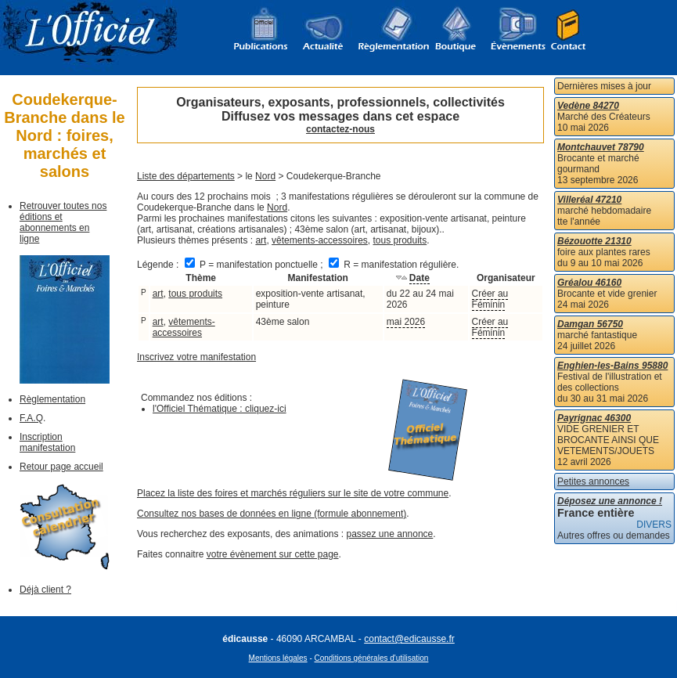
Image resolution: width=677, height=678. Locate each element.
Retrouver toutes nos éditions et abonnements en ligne (63, 222)
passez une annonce (390, 533)
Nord (265, 176)
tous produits (400, 240)
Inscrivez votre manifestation (196, 357)
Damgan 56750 (590, 324)
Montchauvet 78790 (600, 147)
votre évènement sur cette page (273, 554)
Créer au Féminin (490, 299)
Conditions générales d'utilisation (372, 658)
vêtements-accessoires (320, 240)
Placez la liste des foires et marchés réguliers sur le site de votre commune (292, 493)
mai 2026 (406, 321)
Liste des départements (186, 176)
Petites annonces (593, 481)
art (260, 240)
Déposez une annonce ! (609, 501)
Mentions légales (278, 658)
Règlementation (52, 399)
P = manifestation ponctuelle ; (255, 264)
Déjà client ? (45, 589)
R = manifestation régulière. (394, 264)
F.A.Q (31, 418)
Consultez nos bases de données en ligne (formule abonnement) (271, 513)
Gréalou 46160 (589, 282)
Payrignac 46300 (594, 418)
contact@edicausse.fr (409, 638)
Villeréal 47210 (589, 199)
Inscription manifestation (47, 442)
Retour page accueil (61, 466)
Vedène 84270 (588, 105)
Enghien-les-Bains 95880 (612, 365)
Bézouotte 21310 (594, 241)
